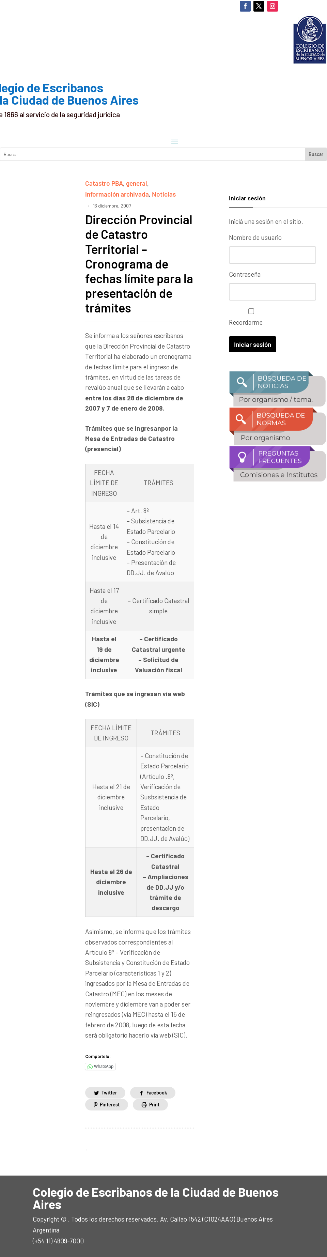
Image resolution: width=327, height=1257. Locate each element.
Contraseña (245, 274)
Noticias (164, 194)
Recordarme (249, 317)
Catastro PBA (104, 183)
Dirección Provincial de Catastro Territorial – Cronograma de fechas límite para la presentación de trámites (139, 263)
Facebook (156, 1092)
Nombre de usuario (255, 237)
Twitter (109, 1092)
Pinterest (110, 1104)
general (136, 183)
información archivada (117, 194)
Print (154, 1104)
